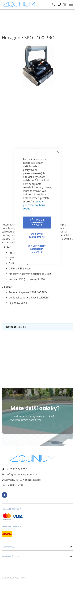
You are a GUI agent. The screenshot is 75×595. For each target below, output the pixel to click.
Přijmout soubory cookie (37, 222)
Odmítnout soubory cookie (37, 248)
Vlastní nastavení (37, 236)
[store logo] (19, 4)
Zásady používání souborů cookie (34, 205)
